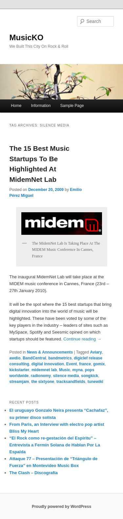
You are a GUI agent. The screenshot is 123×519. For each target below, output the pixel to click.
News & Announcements (50, 352)
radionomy (41, 375)
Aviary (96, 352)
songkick (89, 375)
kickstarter (20, 370)
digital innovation (47, 364)
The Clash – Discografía (34, 472)
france (85, 364)
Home (16, 105)
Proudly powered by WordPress (61, 506)
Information (41, 105)
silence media (66, 375)
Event (71, 364)
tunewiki (95, 381)
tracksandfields (70, 381)
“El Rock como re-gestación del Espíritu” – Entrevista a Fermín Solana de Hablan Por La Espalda (55, 445)
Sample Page (72, 105)
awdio (15, 358)
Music (64, 370)
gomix (99, 364)
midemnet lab (44, 370)
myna (77, 370)
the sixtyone (42, 381)
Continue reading (82, 339)
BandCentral (34, 358)
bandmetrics (60, 358)
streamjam (19, 381)
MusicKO (27, 37)
